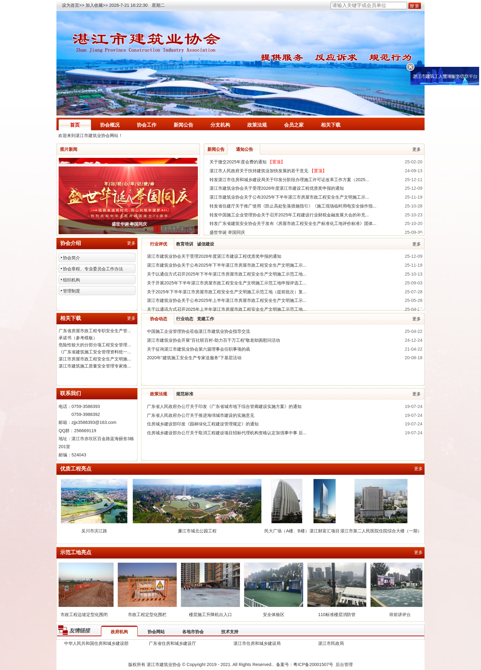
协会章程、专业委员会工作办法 (93, 268)
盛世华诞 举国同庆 (227, 232)
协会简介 (71, 257)
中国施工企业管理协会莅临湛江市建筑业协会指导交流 (198, 331)
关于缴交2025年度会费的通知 (247, 161)
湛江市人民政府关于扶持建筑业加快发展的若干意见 (268, 170)
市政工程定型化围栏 (149, 614)
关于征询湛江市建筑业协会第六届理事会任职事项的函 (198, 349)
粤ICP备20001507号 (313, 664)
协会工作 (146, 125)
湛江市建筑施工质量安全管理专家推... (95, 366)
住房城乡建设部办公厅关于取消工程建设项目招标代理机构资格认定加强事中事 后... (226, 432)
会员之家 (294, 125)
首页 (75, 125)
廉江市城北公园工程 (197, 530)
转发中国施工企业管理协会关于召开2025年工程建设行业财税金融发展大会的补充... (289, 214)
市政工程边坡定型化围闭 (86, 614)
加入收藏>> (97, 5)
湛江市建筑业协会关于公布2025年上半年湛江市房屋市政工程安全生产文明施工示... (226, 300)
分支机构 (220, 125)
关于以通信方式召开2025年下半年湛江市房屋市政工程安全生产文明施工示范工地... (226, 274)
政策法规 (257, 125)
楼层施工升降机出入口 (212, 614)
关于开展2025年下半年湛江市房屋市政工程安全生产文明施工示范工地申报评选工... (226, 282)
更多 (416, 149)
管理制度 (71, 290)
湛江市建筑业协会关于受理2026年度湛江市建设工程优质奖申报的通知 (277, 188)
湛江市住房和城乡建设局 (257, 643)
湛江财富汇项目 (325, 530)
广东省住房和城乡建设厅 (172, 643)
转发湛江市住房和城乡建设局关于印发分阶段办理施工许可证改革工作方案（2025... (289, 179)
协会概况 (110, 125)
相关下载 (331, 125)
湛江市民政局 (331, 643)
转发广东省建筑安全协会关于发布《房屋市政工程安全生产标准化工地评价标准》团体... (293, 223)
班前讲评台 (402, 614)
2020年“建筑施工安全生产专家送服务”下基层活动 (194, 357)
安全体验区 (276, 614)
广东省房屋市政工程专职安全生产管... (95, 330)
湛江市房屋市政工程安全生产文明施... (95, 358)
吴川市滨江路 (94, 530)
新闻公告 (183, 125)
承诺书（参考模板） (78, 337)
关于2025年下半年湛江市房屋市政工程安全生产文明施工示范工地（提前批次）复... (226, 291)
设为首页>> (73, 5)
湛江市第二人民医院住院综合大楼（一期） (381, 530)
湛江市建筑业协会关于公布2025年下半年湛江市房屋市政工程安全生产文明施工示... (289, 197)
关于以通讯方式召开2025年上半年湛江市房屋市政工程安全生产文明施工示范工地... (226, 309)
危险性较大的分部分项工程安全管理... (95, 344)
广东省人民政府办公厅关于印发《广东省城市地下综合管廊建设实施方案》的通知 (224, 406)
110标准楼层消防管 (339, 614)
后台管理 (344, 664)
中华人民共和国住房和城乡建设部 (96, 643)
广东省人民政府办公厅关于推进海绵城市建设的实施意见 (200, 415)
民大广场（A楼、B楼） (286, 530)
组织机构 (71, 279)
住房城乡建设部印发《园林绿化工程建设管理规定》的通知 (203, 423)
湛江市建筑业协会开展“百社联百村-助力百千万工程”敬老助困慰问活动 (213, 340)
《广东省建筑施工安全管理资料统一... (95, 351)
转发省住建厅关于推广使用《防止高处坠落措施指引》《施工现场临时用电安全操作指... (293, 206)
